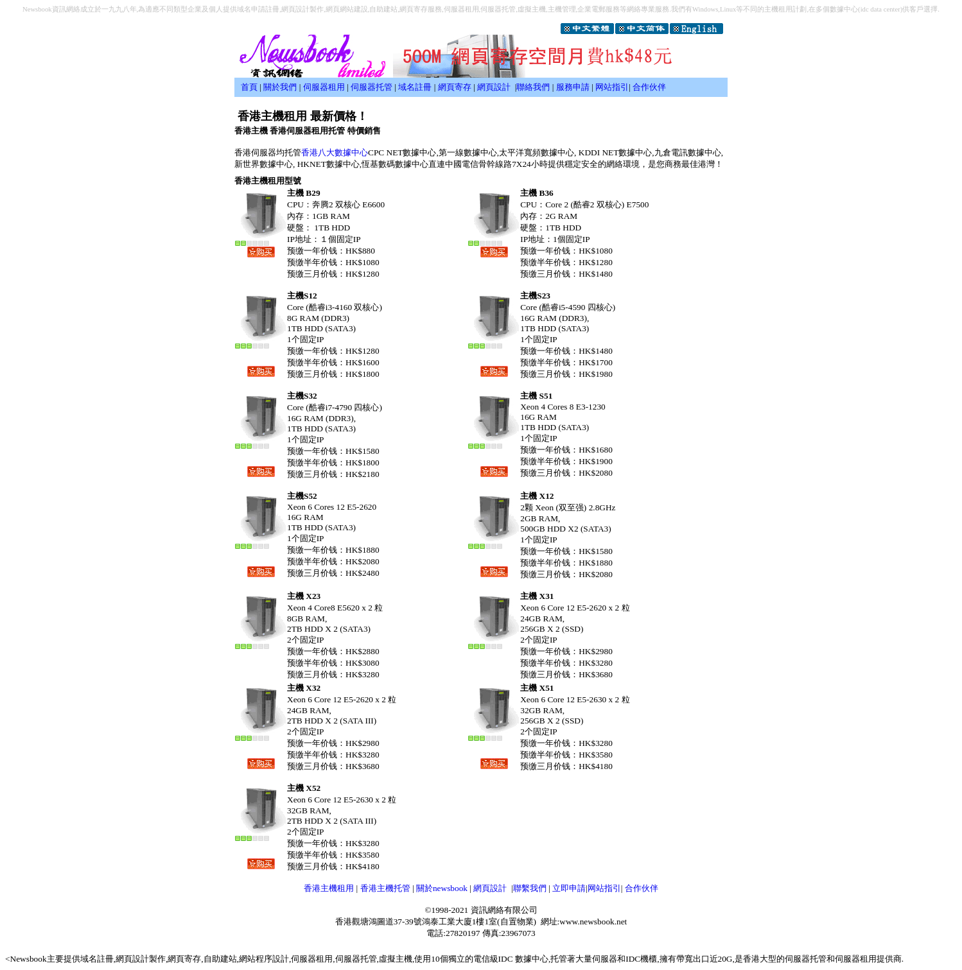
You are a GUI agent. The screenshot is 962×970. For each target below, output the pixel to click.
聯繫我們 (530, 888)
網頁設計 (494, 87)
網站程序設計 (264, 959)
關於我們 (280, 87)
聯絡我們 (533, 87)
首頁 (249, 87)
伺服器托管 (371, 87)
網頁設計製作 (141, 959)
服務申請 (573, 87)
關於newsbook (442, 888)
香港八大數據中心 (334, 152)
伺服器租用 (324, 87)
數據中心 (531, 959)
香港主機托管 (385, 888)
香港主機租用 (329, 888)
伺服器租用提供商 (868, 959)
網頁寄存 (454, 87)
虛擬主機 (395, 959)
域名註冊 (415, 87)
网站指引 (612, 87)
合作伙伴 (649, 87)
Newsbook (28, 959)
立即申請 (569, 888)
